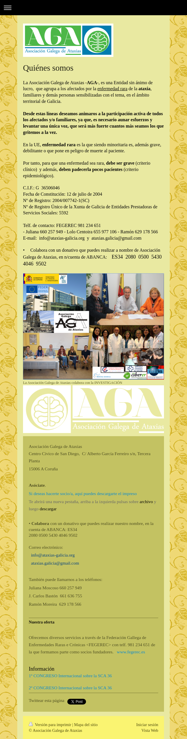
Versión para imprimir (50, 724)
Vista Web (150, 730)
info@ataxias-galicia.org (53, 555)
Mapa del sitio (86, 724)
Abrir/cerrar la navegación (93, 7)
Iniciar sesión (147, 724)
